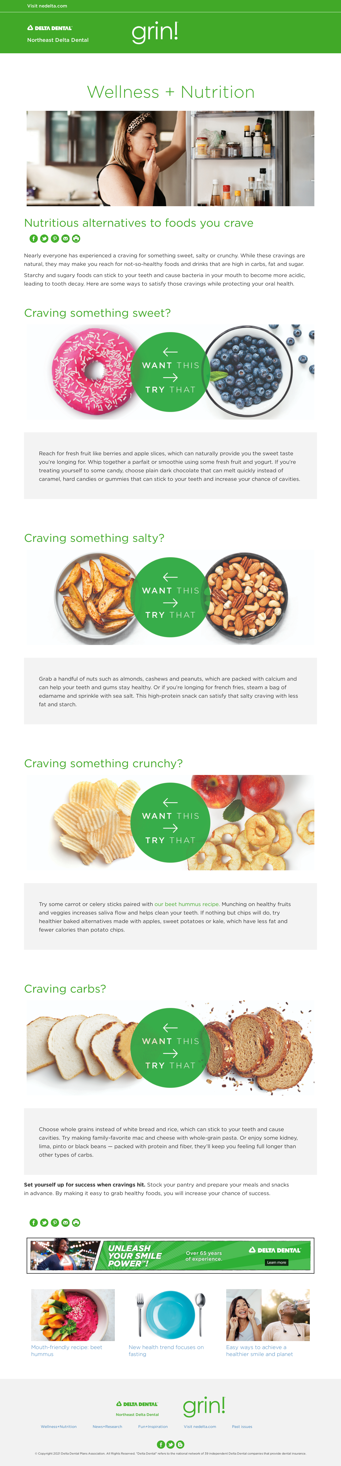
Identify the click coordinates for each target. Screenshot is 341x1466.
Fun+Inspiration (293, 64)
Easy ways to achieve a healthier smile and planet (259, 1350)
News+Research (246, 64)
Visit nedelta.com (47, 6)
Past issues (242, 1426)
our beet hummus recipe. (187, 904)
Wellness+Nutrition (193, 64)
